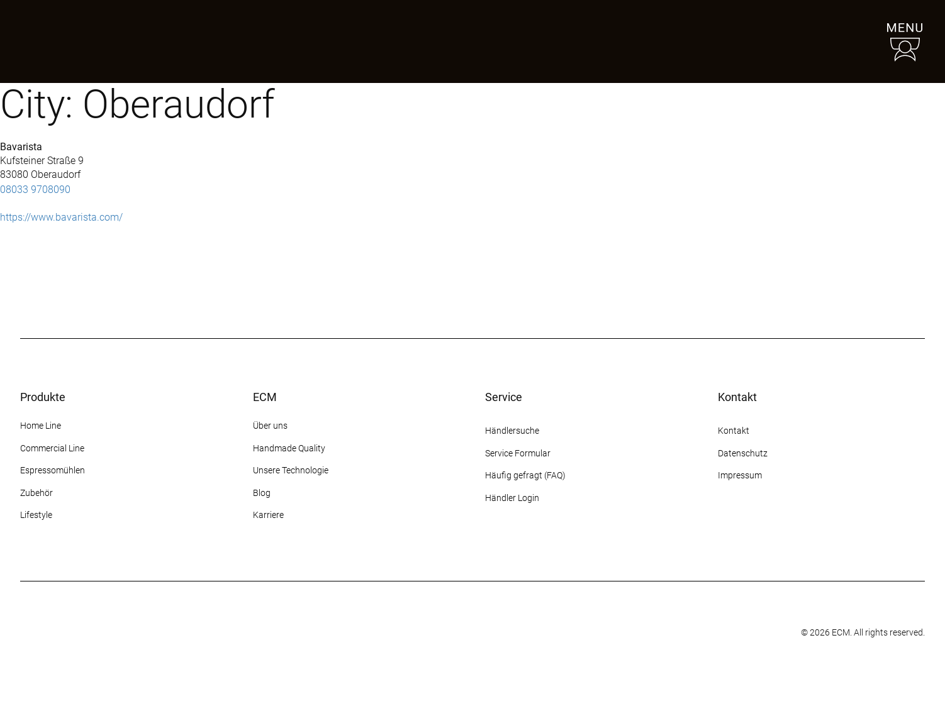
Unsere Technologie (290, 470)
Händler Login (512, 498)
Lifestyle (36, 515)
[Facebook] (748, 523)
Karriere (268, 515)
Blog (262, 493)
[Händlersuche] (821, 41)
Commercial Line (52, 448)
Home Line (40, 426)
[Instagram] (725, 523)
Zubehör (36, 493)
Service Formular (518, 453)
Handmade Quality (289, 448)
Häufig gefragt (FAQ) (525, 475)
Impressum (740, 475)
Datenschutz (743, 453)
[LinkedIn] (816, 523)
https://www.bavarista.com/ (61, 217)
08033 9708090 (35, 190)
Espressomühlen (52, 470)
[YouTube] (793, 523)
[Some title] (442, 633)
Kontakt (734, 431)
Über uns (270, 426)
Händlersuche (512, 431)
